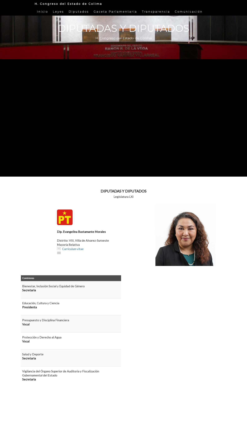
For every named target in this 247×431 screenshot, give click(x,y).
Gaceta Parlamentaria (115, 11)
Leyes (58, 11)
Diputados (79, 11)
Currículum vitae (73, 249)
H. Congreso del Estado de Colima (68, 4)
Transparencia (156, 11)
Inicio (42, 11)
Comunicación (189, 11)
